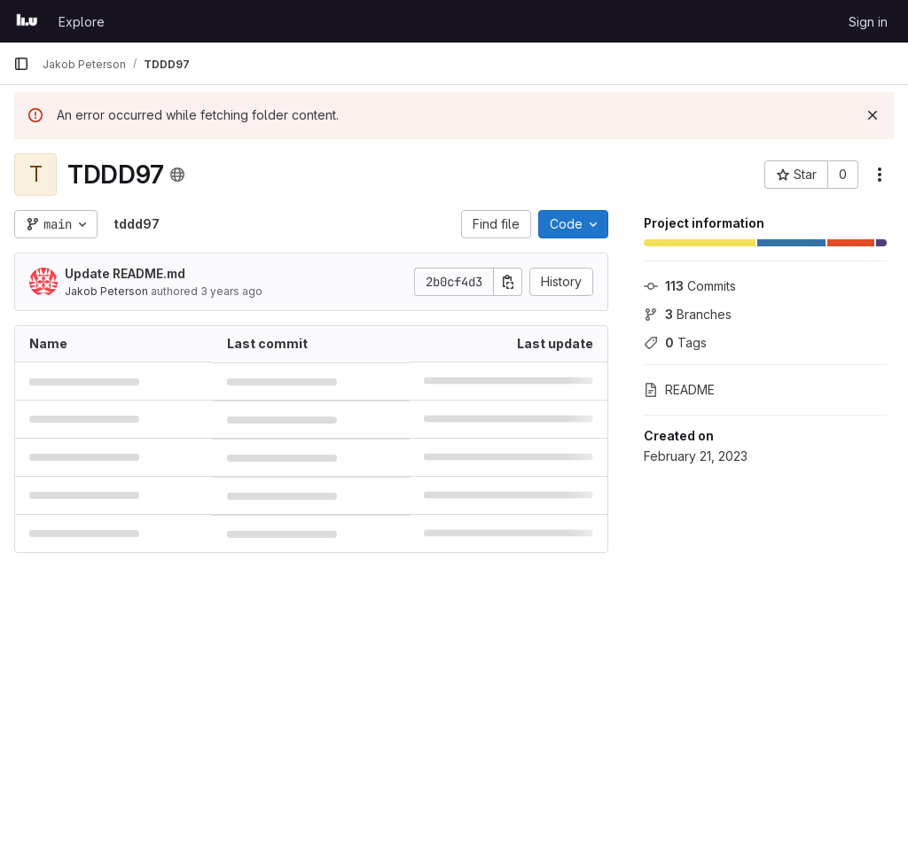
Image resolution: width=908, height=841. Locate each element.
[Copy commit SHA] (508, 282)
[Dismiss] (872, 115)
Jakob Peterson (106, 291)
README (679, 389)
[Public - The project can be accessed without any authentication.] (177, 174)
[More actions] (879, 174)
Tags (675, 342)
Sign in (868, 21)
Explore (82, 21)
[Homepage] (27, 21)
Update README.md (125, 273)
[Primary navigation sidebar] (21, 64)
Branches (688, 314)
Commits (690, 285)
